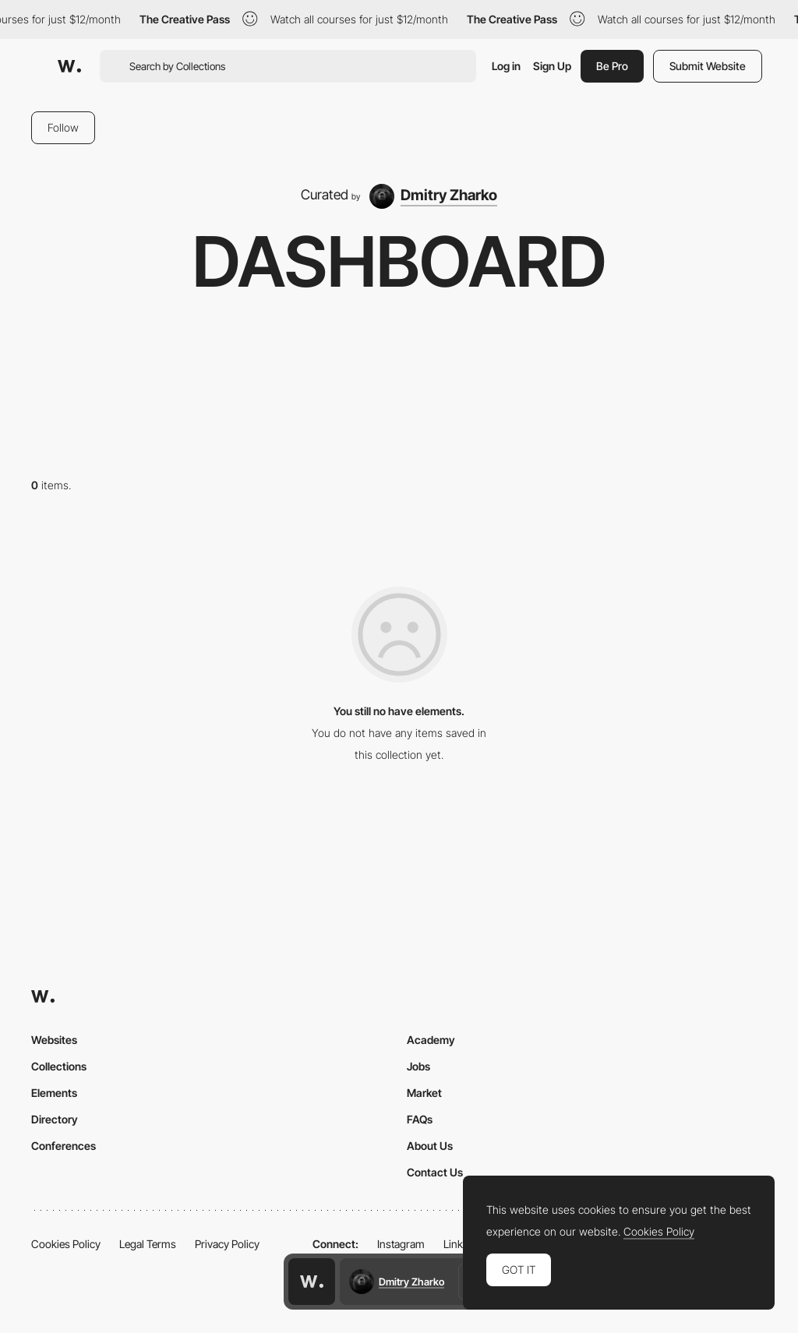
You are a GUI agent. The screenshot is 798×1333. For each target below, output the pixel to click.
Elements (54, 1092)
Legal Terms (147, 1243)
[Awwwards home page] (311, 1281)
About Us (430, 1145)
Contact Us (435, 1172)
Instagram (401, 1243)
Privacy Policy (227, 1243)
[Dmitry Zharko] (433, 196)
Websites (54, 1039)
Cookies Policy (66, 1243)
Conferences (63, 1145)
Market (424, 1092)
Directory (54, 1119)
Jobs (418, 1066)
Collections (59, 1066)
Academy (431, 1039)
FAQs (420, 1119)
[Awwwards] (69, 66)
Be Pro (612, 65)
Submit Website (707, 65)
